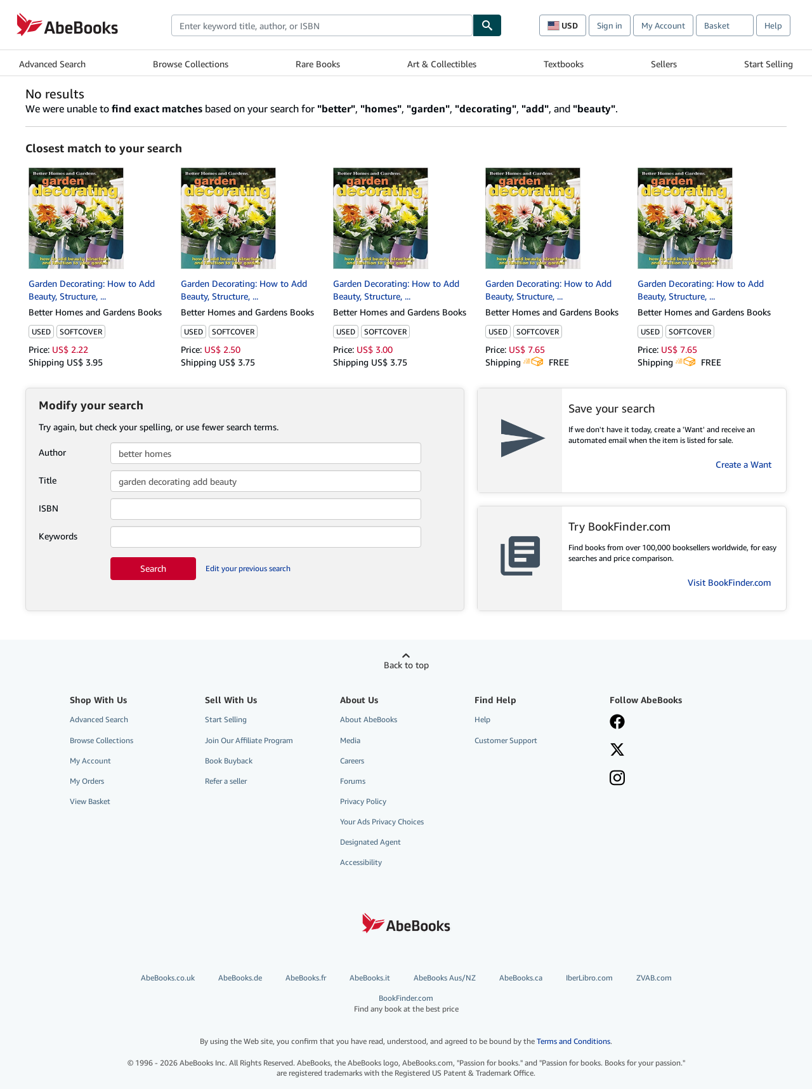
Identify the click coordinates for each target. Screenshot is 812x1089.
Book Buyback (228, 760)
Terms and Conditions (573, 1041)
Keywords (58, 536)
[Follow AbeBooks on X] (617, 751)
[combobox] (322, 25)
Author (52, 452)
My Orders (87, 781)
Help (773, 25)
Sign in (609, 25)
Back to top (406, 664)
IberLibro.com (589, 977)
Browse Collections (190, 63)
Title (47, 480)
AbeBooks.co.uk (168, 977)
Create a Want (743, 464)
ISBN (48, 508)
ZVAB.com (654, 977)
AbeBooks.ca (520, 977)
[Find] (487, 25)
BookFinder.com (406, 1003)
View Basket (90, 801)
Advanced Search (52, 63)
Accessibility (361, 862)
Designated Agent (370, 842)
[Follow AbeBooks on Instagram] (617, 779)
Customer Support (506, 740)
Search (153, 568)
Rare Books (318, 63)
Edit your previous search (248, 568)
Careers (352, 760)
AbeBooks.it (370, 977)
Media (350, 740)
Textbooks (564, 63)
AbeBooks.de (240, 977)
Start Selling (768, 63)
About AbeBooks (368, 719)
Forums (352, 781)
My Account (663, 25)
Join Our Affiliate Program (249, 740)
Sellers (664, 63)
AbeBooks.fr (305, 977)
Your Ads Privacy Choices (382, 821)
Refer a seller (226, 781)
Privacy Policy (363, 801)
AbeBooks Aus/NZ (445, 977)
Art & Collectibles (441, 63)
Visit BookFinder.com (729, 582)
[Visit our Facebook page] (617, 723)
